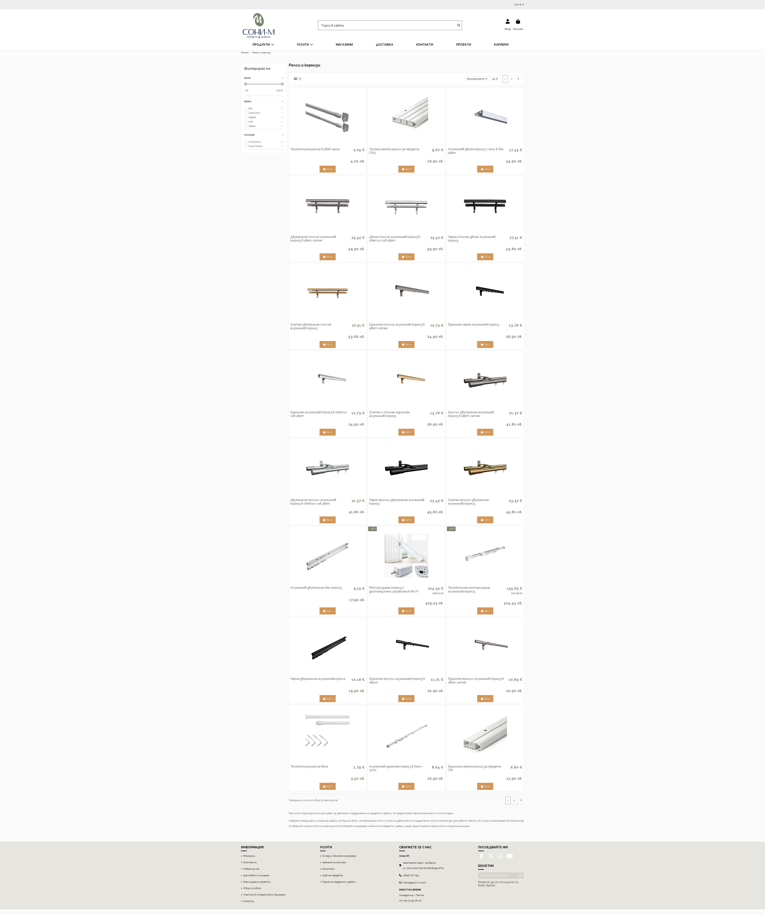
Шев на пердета (332, 875)
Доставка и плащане (256, 875)
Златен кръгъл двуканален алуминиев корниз (468, 501)
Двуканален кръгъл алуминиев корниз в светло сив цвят (313, 501)
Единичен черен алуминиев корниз (473, 324)
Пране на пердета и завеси (339, 881)
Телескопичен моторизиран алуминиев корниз (469, 589)
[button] (263, 45)
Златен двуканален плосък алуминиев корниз (310, 326)
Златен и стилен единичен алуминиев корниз (389, 414)
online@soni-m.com (414, 882)
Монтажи (328, 868)
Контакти (250, 862)
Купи (327, 169)
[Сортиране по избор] (477, 78)
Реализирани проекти (257, 881)
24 (495, 78)
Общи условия (252, 888)
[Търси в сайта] (458, 25)
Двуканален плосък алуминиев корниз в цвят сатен (313, 238)
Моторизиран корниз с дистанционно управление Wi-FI (393, 589)
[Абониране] (520, 875)
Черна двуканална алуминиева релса (317, 679)
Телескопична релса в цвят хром (315, 149)
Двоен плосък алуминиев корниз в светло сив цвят (394, 238)
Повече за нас (251, 868)
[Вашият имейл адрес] (497, 875)
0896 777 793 (411, 875)
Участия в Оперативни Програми (264, 894)
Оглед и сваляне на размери (339, 855)
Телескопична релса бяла (309, 766)
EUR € (519, 4)
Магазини (249, 855)
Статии (248, 901)
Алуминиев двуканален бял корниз (316, 587)
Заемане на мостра (334, 862)
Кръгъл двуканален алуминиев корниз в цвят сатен (471, 414)
